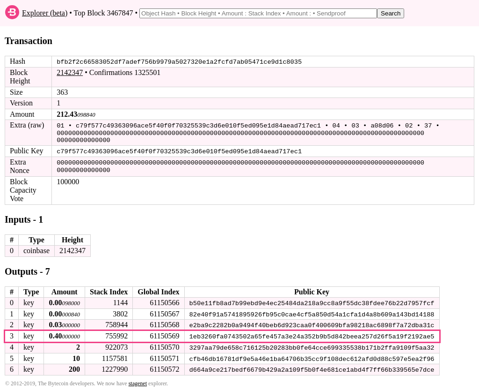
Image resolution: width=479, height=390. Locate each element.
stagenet (138, 381)
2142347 (70, 72)
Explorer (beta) (44, 13)
